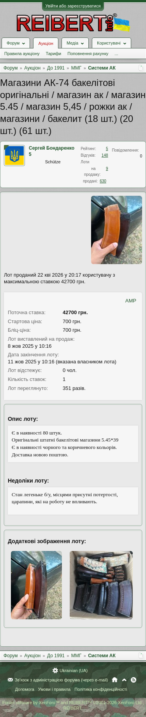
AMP (130, 301)
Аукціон (45, 43)
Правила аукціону (21, 53)
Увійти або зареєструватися (73, 6)
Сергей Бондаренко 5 (51, 151)
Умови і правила (54, 689)
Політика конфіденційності (100, 689)
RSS (133, 680)
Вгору (124, 680)
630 (103, 181)
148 (105, 155)
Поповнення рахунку (87, 53)
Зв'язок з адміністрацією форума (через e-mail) (61, 680)
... (116, 53)
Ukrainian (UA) (74, 670)
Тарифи (53, 53)
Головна (115, 680)
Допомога (24, 689)
